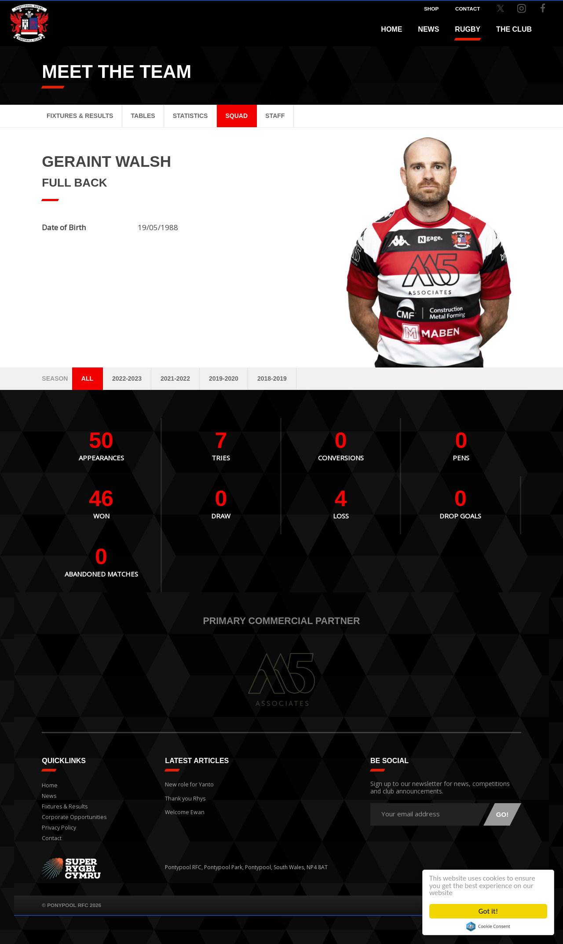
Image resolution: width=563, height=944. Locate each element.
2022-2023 (127, 378)
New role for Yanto (188, 783)
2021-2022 (175, 378)
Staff (275, 115)
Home (391, 29)
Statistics (190, 115)
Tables (143, 115)
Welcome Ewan (183, 808)
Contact (51, 838)
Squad (237, 115)
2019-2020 (223, 378)
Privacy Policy (58, 827)
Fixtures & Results (80, 115)
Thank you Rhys (184, 796)
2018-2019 (272, 378)
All (87, 378)
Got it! (488, 911)
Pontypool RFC (26, 20)
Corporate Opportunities (73, 817)
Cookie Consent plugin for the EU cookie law (488, 926)
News (428, 29)
